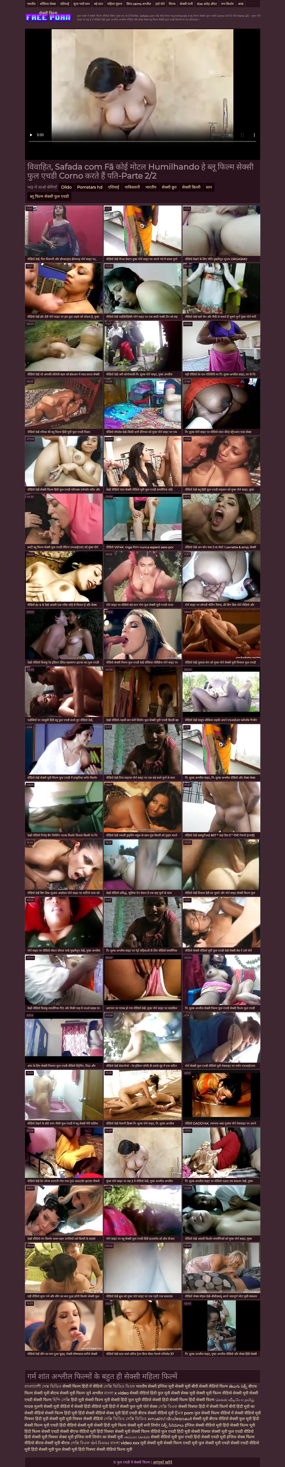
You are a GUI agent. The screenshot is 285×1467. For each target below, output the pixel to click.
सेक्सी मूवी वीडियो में (58, 1406)
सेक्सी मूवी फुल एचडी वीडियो (233, 1431)
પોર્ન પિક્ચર (100, 1443)
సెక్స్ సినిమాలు (173, 1425)
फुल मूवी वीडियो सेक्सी (145, 1399)
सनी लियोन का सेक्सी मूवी (104, 1437)
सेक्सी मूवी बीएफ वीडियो (210, 1418)
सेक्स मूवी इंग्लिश (71, 1437)
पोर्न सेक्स (150, 1406)
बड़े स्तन (98, 4)
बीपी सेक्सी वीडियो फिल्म (209, 1386)
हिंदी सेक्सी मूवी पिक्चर (41, 1437)
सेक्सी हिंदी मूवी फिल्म (110, 1425)
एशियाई (64, 4)
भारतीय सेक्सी (146, 1386)
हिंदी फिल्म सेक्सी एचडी (41, 1431)
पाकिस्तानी (132, 187)
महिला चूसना (114, 4)
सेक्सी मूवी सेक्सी (245, 1393)
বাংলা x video (117, 1393)
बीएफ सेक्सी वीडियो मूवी (156, 1413)
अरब (240, 4)
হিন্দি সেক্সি (62, 1399)
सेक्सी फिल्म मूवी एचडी (41, 1425)
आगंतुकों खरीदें (162, 1462)
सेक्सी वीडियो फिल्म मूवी (114, 1449)
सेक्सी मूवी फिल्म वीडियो (214, 1393)
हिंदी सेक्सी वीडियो (92, 1413)
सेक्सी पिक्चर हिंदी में (194, 1406)
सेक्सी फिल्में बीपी (223, 1406)
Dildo (66, 187)
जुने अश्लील (95, 1393)
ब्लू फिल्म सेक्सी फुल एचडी (49, 196)
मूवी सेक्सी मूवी (152, 1443)
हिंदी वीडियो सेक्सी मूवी (76, 1425)
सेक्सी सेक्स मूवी (183, 1393)
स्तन (209, 187)
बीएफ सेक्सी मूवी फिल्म (68, 1393)
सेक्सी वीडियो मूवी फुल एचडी (172, 1437)
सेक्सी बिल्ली (191, 187)
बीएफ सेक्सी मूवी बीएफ (52, 1443)
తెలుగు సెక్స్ (238, 1386)
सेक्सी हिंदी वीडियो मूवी (91, 1406)
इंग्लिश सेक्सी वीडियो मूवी (203, 1425)
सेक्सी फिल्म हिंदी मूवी (61, 1413)
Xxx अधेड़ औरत (207, 4)
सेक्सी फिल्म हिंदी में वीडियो (82, 1386)
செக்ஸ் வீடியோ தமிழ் (234, 1399)
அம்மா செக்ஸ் (137, 1437)
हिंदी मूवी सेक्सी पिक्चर (194, 1431)
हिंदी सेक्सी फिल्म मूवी (239, 1425)
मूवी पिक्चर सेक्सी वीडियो (85, 1418)
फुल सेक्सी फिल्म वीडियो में (214, 1413)
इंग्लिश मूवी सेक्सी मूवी (174, 1386)
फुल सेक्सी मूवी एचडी (214, 1443)
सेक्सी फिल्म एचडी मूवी (180, 1443)
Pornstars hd (89, 187)
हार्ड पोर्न (160, 4)
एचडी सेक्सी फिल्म (38, 1399)
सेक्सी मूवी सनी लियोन (143, 1425)
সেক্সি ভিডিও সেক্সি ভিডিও (125, 1418)
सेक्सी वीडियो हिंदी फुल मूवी (150, 1393)
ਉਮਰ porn (184, 1413)
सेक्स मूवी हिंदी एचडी (122, 1413)
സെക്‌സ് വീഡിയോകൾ (170, 1418)
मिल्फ (172, 4)
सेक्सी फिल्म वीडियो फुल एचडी (153, 1431)
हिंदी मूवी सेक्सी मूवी (50, 1418)
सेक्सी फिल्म (48, 13)
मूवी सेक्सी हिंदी (116, 1399)
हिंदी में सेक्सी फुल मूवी (126, 1406)
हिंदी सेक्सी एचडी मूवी (210, 1437)
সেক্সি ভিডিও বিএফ (119, 1386)
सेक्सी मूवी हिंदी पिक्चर (78, 1449)
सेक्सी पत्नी (186, 4)
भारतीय (31, 4)
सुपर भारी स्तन (81, 4)
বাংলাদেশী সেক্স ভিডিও (43, 1386)
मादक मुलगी (34, 1406)
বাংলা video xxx (125, 1443)
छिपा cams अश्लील (138, 4)
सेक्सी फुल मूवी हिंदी (244, 1418)
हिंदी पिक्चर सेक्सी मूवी (113, 1431)
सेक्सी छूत (169, 187)
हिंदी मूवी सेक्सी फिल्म (87, 1399)
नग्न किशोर (227, 4)
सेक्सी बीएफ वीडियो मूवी (78, 1431)
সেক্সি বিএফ (168, 1406)
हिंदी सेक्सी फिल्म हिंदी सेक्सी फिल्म (188, 1399)
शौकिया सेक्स (48, 4)
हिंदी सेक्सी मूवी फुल (46, 1449)
